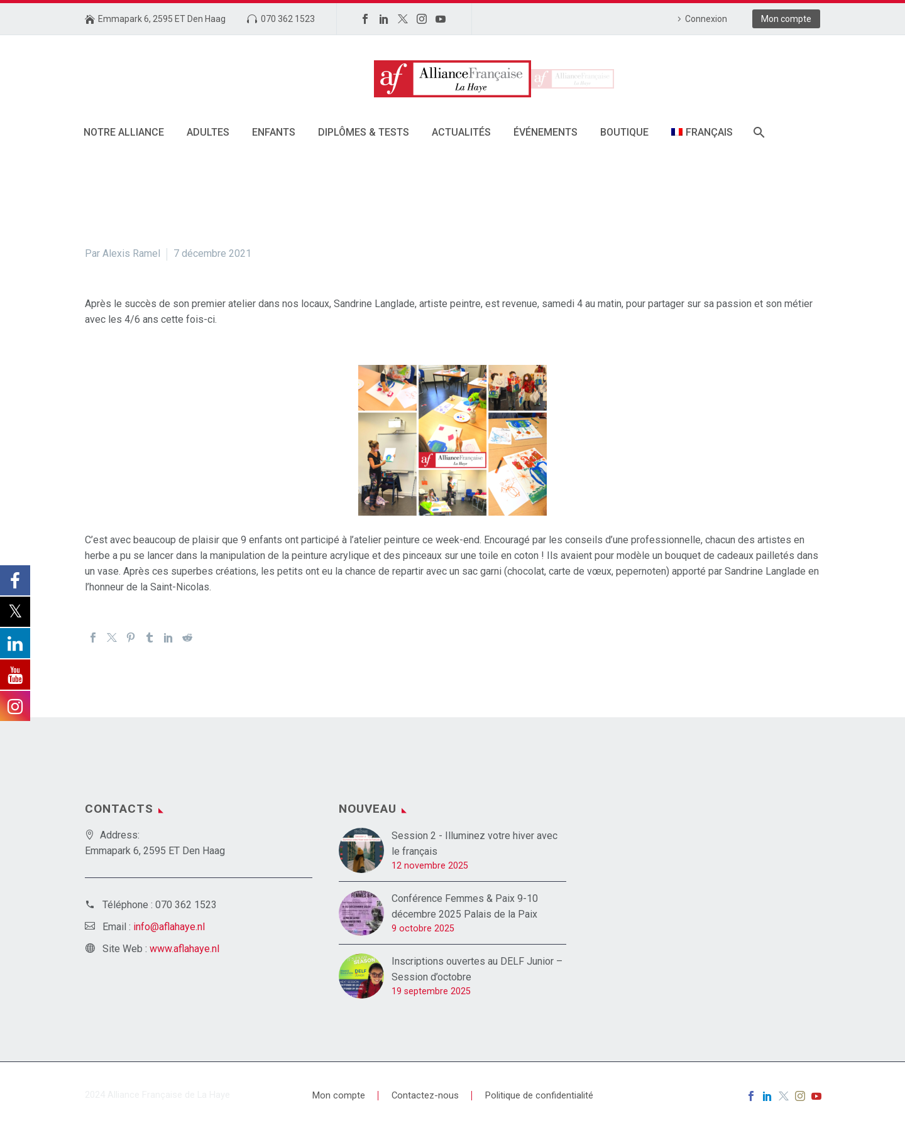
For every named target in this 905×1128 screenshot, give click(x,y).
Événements (545, 132)
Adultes (208, 132)
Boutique (624, 132)
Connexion (706, 19)
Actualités (461, 132)
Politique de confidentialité (539, 1095)
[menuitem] (702, 132)
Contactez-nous (425, 1095)
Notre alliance (124, 132)
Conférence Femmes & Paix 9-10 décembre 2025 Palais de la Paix (465, 906)
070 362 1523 (288, 19)
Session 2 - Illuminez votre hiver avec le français (474, 843)
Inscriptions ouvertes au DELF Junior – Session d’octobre (477, 969)
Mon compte (786, 19)
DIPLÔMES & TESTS (363, 132)
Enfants (273, 132)
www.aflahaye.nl (184, 949)
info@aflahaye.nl (169, 927)
